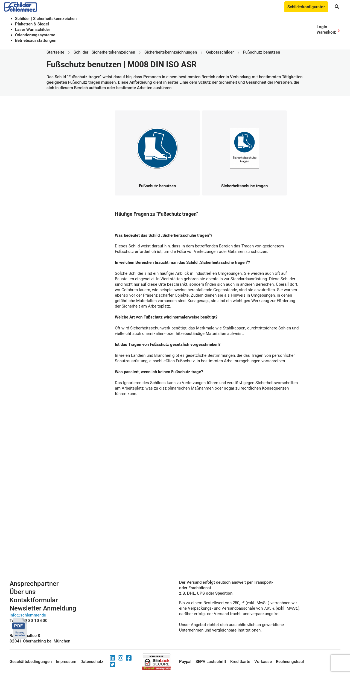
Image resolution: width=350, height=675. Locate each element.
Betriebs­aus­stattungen (35, 40)
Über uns (23, 592)
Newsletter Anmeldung (43, 608)
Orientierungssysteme (35, 35)
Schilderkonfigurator (306, 6)
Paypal (185, 661)
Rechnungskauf (290, 661)
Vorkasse (263, 661)
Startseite (55, 52)
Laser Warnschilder (32, 29)
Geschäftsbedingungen (31, 661)
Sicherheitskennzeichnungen (170, 52)
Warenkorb (326, 32)
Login (322, 26)
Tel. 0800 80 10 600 (29, 620)
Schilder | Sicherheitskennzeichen (46, 18)
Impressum (66, 661)
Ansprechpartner (34, 584)
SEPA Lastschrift (211, 661)
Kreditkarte (240, 661)
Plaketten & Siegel (32, 24)
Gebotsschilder (220, 52)
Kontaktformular (34, 600)
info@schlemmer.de (28, 615)
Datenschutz (91, 661)
